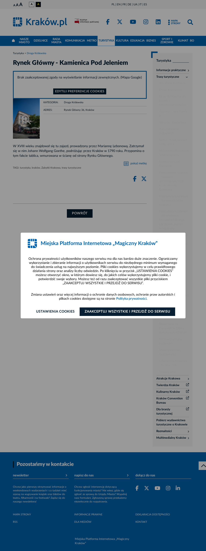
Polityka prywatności (131, 298)
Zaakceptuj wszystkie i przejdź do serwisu (127, 311)
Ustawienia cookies (55, 311)
